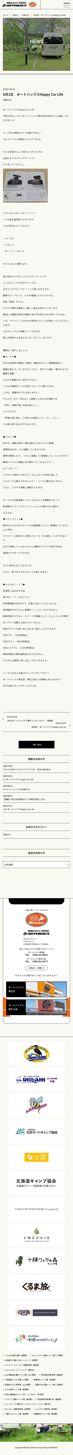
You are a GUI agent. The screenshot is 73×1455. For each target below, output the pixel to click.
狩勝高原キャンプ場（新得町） (46, 1414)
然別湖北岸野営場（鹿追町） (52, 1374)
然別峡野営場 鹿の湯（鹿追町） (50, 1399)
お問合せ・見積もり (37, 968)
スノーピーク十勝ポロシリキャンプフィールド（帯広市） (28, 1404)
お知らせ (7, 834)
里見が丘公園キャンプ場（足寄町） (50, 1384)
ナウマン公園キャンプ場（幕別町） (19, 1399)
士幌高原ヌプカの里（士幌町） (17, 1379)
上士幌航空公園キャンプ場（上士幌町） (21, 1374)
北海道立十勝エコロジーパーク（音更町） (22, 1360)
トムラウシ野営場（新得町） (48, 1409)
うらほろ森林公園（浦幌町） (16, 1355)
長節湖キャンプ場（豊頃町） (45, 1379)
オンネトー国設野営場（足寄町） (18, 1409)
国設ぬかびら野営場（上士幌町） (18, 1384)
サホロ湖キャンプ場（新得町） (17, 1389)
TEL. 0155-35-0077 (36, 961)
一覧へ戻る (36, 744)
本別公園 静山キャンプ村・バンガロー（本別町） (25, 1394)
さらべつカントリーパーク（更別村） (20, 1370)
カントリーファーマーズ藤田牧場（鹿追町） (23, 1365)
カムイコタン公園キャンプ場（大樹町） (48, 1355)
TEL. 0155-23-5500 (36, 954)
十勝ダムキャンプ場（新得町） (17, 1414)
